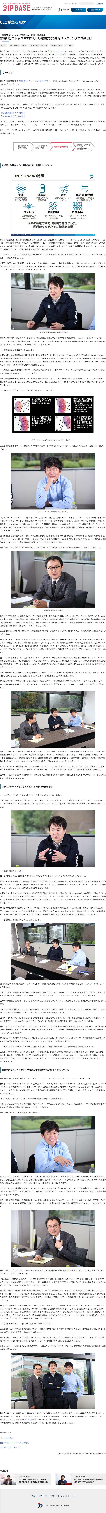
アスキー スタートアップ (10, 1447)
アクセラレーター (57, 45)
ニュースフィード (67, 1496)
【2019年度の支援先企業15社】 (13, 116)
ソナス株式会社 (6, 1438)
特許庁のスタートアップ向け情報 (14, 1442)
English (99, 3)
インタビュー (15, 45)
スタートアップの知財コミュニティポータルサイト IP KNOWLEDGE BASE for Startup (17, 7)
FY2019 (4, 45)
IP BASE (31, 1419)
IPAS (24, 45)
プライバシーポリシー (47, 1496)
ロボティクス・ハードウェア (39, 45)
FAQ (33, 1496)
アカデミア (69, 45)
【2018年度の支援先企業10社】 (13, 113)
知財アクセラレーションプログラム (63, 51)
